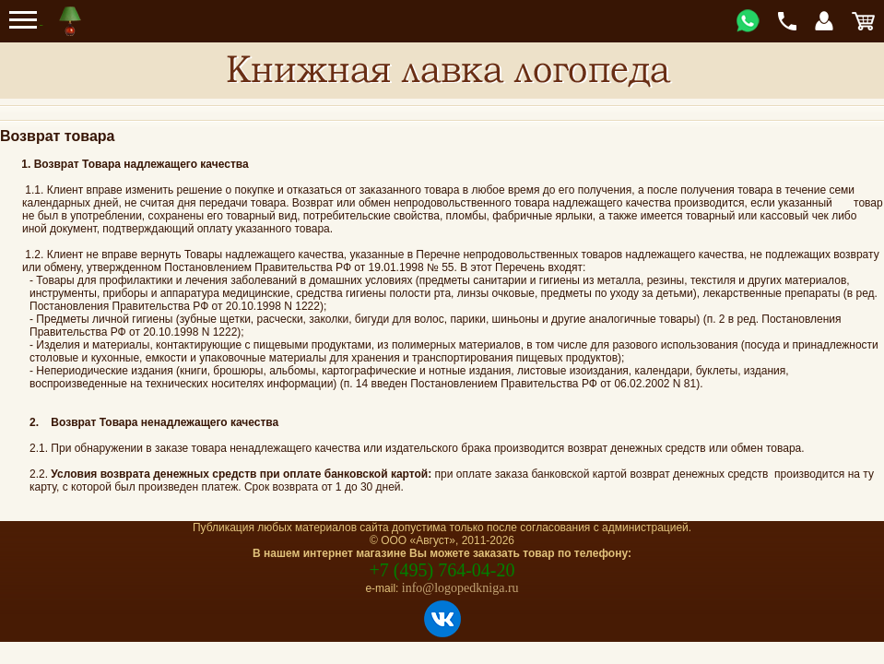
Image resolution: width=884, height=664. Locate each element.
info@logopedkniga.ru (460, 588)
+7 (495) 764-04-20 (442, 570)
